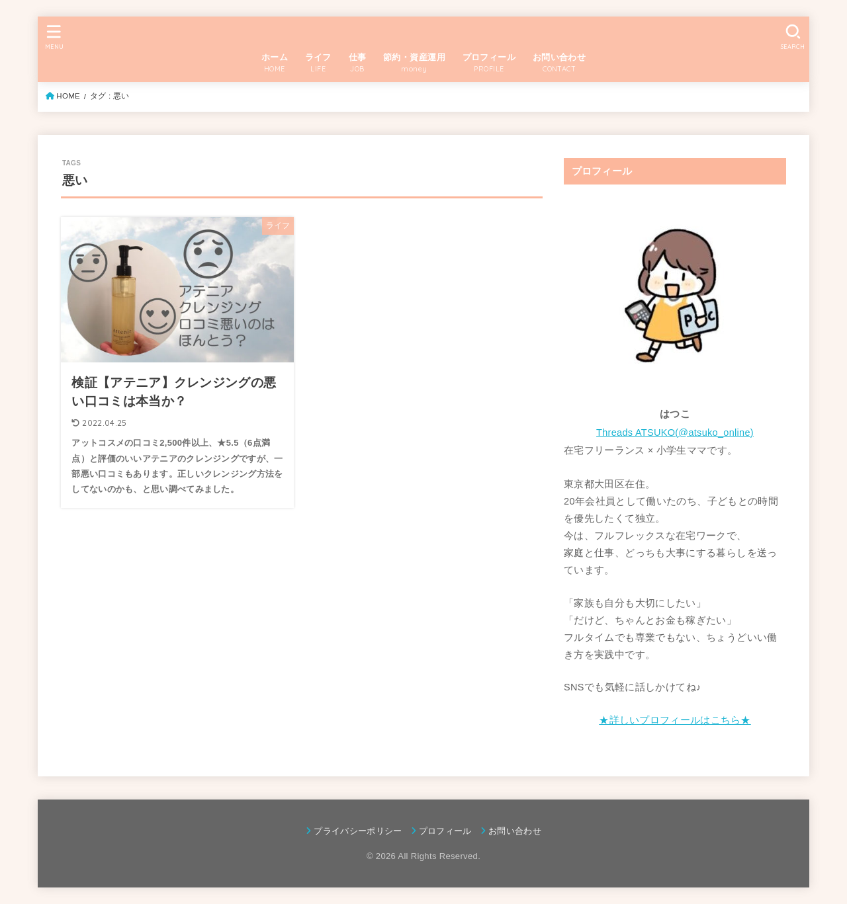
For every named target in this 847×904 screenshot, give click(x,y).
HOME (68, 96)
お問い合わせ (514, 831)
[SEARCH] (793, 37)
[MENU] (54, 37)
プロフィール (445, 831)
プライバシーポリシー (358, 831)
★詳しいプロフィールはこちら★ (675, 720)
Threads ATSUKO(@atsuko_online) (675, 432)
